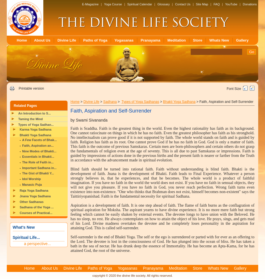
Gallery (242, 40)
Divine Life (66, 40)
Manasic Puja (32, 184)
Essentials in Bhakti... (38, 156)
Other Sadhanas (32, 202)
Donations (250, 4)
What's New (24, 227)
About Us (42, 40)
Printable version (31, 88)
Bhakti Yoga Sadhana (35, 135)
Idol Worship (31, 179)
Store (197, 40)
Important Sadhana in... (39, 168)
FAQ (216, 4)
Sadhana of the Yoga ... (37, 207)
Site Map (202, 4)
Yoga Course (113, 4)
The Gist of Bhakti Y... (38, 173)
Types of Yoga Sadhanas (140, 102)
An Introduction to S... (34, 113)
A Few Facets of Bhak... (39, 140)
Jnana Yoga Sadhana (35, 196)
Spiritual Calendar (139, 4)
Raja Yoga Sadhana (34, 190)
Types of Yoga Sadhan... (36, 124)
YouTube (231, 4)
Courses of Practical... (36, 213)
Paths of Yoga (95, 40)
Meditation (176, 40)
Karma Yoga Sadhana (36, 129)
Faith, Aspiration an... (38, 145)
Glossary (163, 4)
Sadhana (110, 102)
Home (22, 40)
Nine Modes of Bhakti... (39, 151)
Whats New (219, 40)
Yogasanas (124, 40)
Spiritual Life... (26, 237)
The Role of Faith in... (38, 162)
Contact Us (182, 4)
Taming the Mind (30, 119)
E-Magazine (90, 4)
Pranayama (150, 40)
